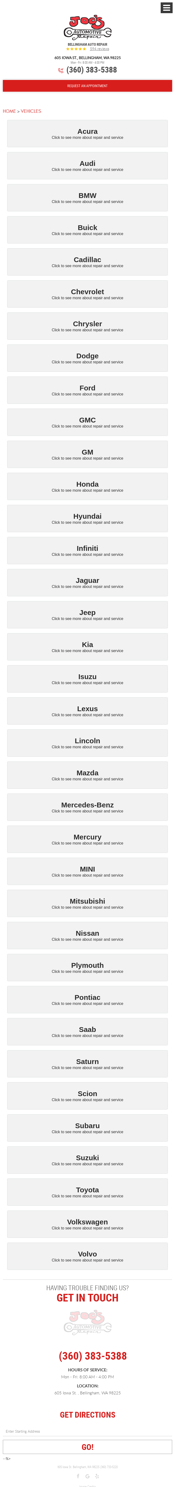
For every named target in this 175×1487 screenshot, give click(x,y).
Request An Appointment (87, 85)
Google (87, 1477)
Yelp (97, 1477)
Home (9, 111)
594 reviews (99, 49)
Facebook (78, 1477)
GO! (88, 1446)
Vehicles (31, 111)
